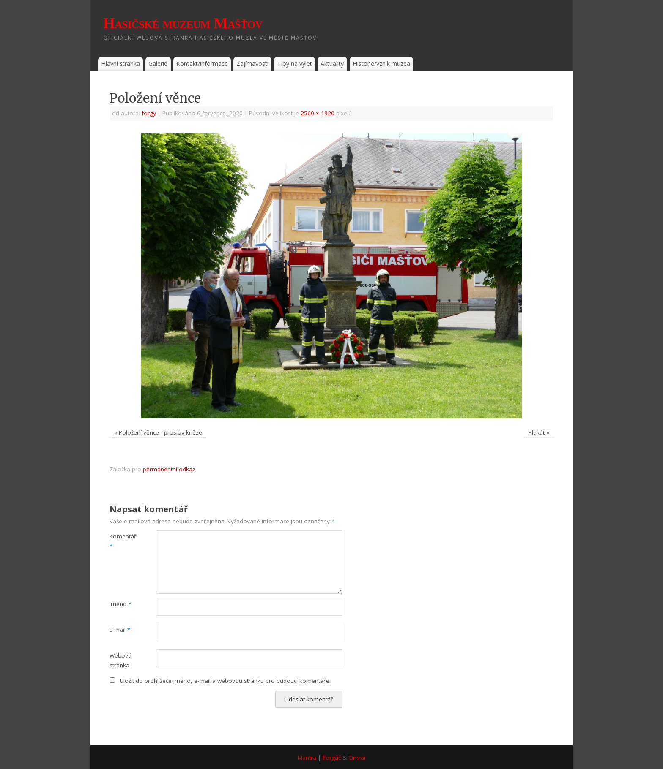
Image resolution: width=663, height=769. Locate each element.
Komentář (121, 541)
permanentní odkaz (169, 469)
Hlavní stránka (120, 64)
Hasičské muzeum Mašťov (183, 23)
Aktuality (332, 64)
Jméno (121, 604)
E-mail (120, 629)
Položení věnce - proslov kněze (160, 432)
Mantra (307, 757)
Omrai (356, 757)
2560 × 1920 (317, 113)
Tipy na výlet (294, 64)
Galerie (157, 64)
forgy (149, 113)
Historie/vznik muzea (381, 64)
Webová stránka (121, 660)
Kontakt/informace (202, 64)
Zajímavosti (252, 64)
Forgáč (332, 757)
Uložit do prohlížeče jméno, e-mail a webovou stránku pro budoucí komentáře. (225, 681)
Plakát (537, 432)
